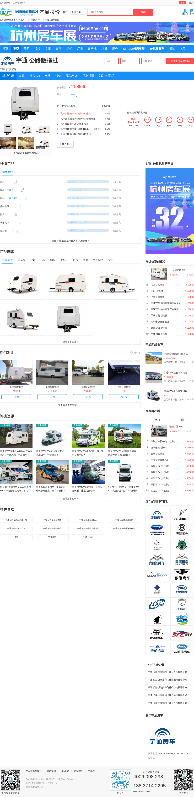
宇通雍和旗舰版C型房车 (176, 354)
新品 (192, 12)
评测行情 (88, 75)
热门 (157, 419)
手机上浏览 (88, 537)
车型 (16, 48)
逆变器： (4, 230)
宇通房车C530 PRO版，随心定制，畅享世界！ (87, 453)
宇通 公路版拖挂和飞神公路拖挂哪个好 (167, 672)
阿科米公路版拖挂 (160, 321)
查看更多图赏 (70, 341)
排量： (3, 214)
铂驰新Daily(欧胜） (160, 478)
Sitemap (65, 771)
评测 (59, 48)
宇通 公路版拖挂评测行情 (124, 528)
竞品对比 (72, 75)
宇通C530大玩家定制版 (175, 391)
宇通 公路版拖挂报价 (52, 528)
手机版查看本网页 (10, 793)
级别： (3, 198)
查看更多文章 (70, 498)
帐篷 (172, 48)
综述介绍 (8, 75)
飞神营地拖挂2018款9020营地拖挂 (77, 118)
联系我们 (51, 771)
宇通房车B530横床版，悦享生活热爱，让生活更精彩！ (87, 489)
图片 (27, 48)
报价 (58, 75)
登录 (182, 3)
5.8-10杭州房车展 (134, 48)
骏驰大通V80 (176, 426)
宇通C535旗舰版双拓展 (175, 372)
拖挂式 (10, 190)
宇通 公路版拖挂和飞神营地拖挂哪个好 (167, 679)
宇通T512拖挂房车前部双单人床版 (168, 303)
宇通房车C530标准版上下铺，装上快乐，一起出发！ (51, 453)
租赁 (104, 48)
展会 (115, 48)
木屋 (183, 48)
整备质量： (5, 206)
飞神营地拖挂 (52, 387)
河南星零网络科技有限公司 (45, 783)
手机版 (91, 771)
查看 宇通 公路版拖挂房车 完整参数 (70, 240)
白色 (73, 94)
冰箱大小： (5, 222)
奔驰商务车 (157, 48)
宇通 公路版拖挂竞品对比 (88, 528)
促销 (69, 48)
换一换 (135, 352)
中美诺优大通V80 (159, 460)
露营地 (92, 48)
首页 (5, 48)
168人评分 (133, 125)
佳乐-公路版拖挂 (177, 270)
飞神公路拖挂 (16, 387)
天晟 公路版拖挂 (159, 315)
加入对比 (65, 144)
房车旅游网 (5, 3)
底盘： (3, 190)
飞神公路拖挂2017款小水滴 (74, 124)
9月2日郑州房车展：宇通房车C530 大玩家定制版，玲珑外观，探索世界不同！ (124, 489)
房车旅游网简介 (34, 771)
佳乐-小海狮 (157, 291)
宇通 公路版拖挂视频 (124, 520)
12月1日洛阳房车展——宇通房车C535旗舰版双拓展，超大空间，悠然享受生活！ (15, 489)
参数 (22, 75)
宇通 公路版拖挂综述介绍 (16, 520)
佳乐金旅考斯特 (159, 447)
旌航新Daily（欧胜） (161, 466)
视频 (37, 48)
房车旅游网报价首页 (8, 20)
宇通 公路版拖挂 (52, 20)
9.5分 (107, 113)
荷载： (3, 182)
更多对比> (107, 106)
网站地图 (78, 771)
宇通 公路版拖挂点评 (16, 528)
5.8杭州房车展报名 (180, 61)
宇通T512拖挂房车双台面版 (165, 309)
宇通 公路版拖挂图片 (88, 520)
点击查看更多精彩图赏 (26, 153)
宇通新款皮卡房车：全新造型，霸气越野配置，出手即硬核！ (52, 489)
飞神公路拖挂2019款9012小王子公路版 (80, 129)
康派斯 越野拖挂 (159, 327)
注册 (191, 3)
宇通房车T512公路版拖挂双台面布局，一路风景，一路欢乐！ (16, 453)
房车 (23, 20)
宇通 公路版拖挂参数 (52, 520)
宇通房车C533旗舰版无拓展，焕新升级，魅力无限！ (123, 453)
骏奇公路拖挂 (157, 453)
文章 (48, 48)
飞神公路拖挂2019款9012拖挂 (75, 113)
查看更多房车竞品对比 (70, 405)
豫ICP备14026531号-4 (35, 787)
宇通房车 (35, 20)
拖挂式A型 (12, 198)
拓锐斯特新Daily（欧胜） (163, 441)
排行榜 (185, 12)
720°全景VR (106, 75)
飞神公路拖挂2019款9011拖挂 (75, 134)
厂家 (80, 48)
